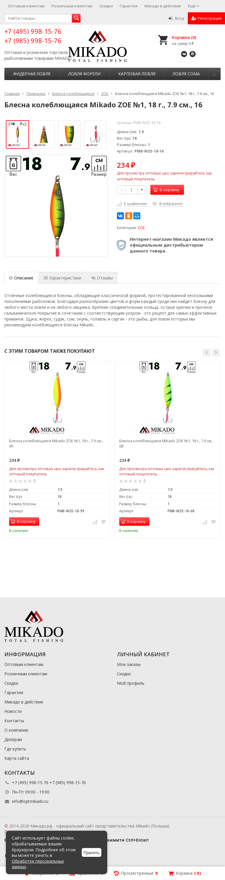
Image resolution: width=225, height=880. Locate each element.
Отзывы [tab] (102, 278)
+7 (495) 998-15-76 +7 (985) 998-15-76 (33, 36)
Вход (176, 18)
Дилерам (13, 739)
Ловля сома (186, 74)
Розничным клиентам (72, 6)
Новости (13, 711)
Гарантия (128, 6)
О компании (16, 730)
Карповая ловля (136, 74)
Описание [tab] (21, 278)
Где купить (15, 749)
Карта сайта (16, 758)
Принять (91, 852)
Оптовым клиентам (26, 6)
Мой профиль (130, 683)
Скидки (106, 6)
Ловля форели (84, 74)
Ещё (194, 6)
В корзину (166, 189)
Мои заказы (129, 664)
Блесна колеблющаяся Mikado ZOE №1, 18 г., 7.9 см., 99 (56, 443)
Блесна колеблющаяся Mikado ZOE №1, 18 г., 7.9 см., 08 (166, 443)
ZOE (141, 227)
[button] (206, 352)
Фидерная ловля (31, 74)
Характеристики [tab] (62, 278)
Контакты (14, 720)
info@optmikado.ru (30, 801)
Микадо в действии (162, 6)
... (214, 74)
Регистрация (206, 18)
